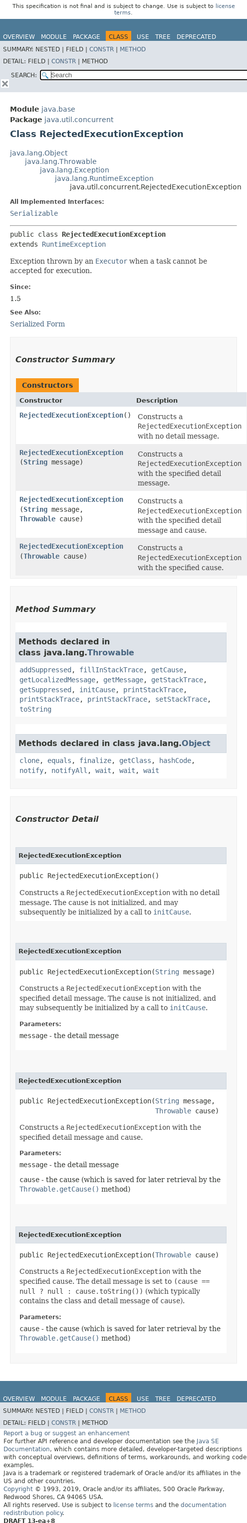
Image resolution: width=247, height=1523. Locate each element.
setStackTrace (181, 699)
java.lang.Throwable (61, 161)
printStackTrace (153, 690)
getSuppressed (45, 690)
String (35, 462)
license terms (133, 1505)
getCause (167, 670)
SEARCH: (24, 75)
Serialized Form (37, 324)
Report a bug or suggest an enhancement (66, 1433)
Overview (19, 36)
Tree (163, 36)
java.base (58, 109)
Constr (101, 49)
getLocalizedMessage (57, 680)
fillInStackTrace (111, 670)
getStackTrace (177, 680)
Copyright (18, 1489)
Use (143, 36)
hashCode (175, 760)
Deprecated (196, 36)
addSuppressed (45, 670)
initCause (97, 690)
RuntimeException (74, 244)
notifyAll (69, 770)
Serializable (34, 213)
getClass (135, 760)
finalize (95, 760)
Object (196, 743)
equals (59, 760)
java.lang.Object (38, 153)
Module (54, 36)
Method (133, 49)
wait (103, 770)
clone (29, 760)
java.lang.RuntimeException (104, 178)
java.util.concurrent (78, 120)
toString (35, 709)
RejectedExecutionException (71, 415)
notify (31, 770)
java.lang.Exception (74, 170)
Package (86, 36)
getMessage (123, 680)
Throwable (37, 519)
